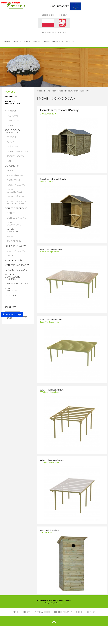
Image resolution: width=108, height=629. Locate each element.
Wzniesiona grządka (17, 265)
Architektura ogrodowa (13, 131)
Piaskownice (14, 120)
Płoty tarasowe (16, 185)
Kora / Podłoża (14, 260)
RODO (79, 612)
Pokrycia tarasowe (16, 246)
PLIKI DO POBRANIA (53, 41)
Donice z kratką (16, 217)
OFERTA (17, 41)
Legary (11, 255)
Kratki (10, 170)
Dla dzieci (10, 111)
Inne (9, 161)
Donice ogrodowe (16, 208)
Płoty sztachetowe (14, 190)
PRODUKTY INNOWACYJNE (12, 102)
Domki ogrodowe (17, 151)
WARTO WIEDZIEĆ (32, 41)
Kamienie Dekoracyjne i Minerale (13, 276)
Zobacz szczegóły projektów (61, 8)
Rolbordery (14, 241)
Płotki (10, 236)
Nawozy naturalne (16, 269)
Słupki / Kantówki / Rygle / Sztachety (17, 202)
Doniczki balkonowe (14, 223)
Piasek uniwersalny (16, 283)
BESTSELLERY (12, 96)
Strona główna (43, 90)
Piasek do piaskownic (11, 289)
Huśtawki (12, 115)
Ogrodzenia (12, 165)
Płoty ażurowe (15, 175)
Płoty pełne (14, 180)
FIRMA (7, 41)
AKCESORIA (11, 295)
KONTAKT (71, 41)
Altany (10, 141)
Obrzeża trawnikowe (12, 230)
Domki (10, 125)
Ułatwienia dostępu (12, 314)
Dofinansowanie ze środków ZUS (54, 26)
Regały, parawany (17, 156)
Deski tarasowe (16, 250)
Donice (11, 213)
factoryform (58, 603)
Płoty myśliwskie (17, 196)
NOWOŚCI (10, 91)
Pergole (12, 137)
